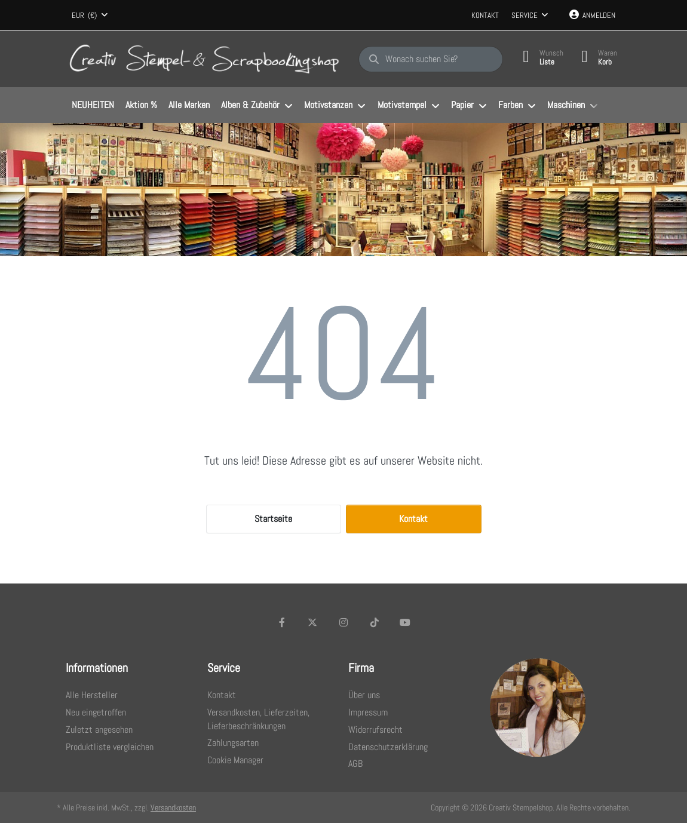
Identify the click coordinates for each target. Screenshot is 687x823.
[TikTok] (374, 622)
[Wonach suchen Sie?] (430, 59)
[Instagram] (343, 622)
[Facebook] (282, 622)
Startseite (273, 518)
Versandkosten (173, 807)
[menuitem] (92, 105)
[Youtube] (405, 622)
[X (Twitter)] (313, 622)
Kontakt (485, 15)
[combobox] (90, 15)
